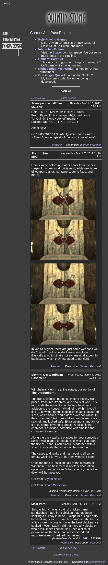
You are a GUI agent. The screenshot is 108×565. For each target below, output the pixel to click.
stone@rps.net (96, 562)
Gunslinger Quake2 (51, 75)
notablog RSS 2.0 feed (66, 554)
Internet (84, 144)
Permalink (56, 144)
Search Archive (68, 98)
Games (84, 366)
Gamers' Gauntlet (50, 59)
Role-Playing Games (52, 39)
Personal (95, 144)
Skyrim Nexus (53, 478)
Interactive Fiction (51, 49)
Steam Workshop (55, 485)
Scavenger (60, 52)
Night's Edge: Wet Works (55, 68)
